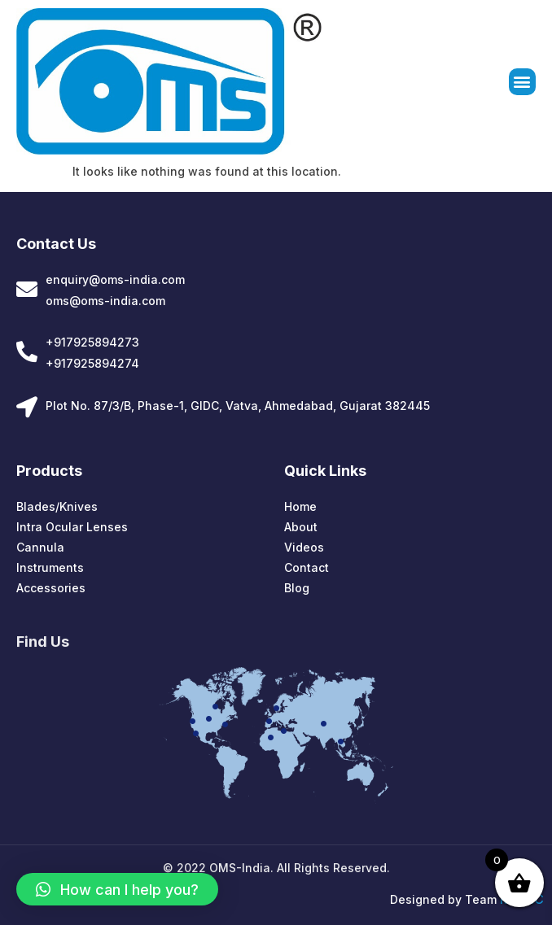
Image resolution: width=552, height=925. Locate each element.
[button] (522, 82)
